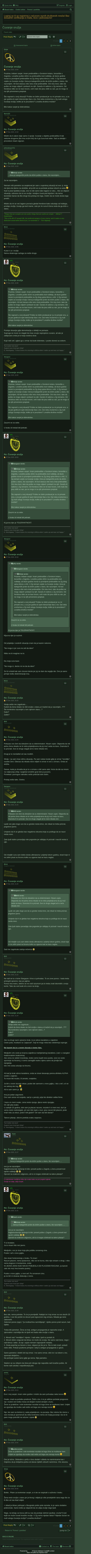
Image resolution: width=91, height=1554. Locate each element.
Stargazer (7, 357)
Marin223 (7, 114)
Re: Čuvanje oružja (13, 129)
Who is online (8, 1536)
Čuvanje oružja (11, 27)
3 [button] (67, 41)
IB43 (5, 721)
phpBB (30, 1551)
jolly (11, 260)
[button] (70, 41)
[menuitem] (15, 5)
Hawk (14, 1134)
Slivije (6, 49)
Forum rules (8, 32)
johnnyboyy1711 (9, 148)
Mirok (6, 227)
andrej (6, 1372)
